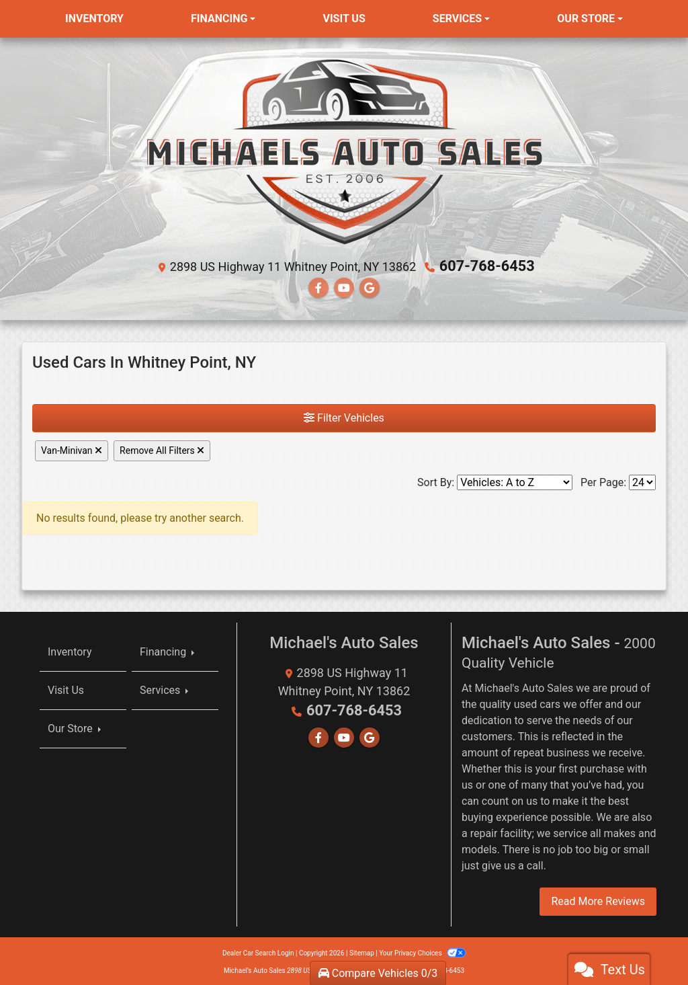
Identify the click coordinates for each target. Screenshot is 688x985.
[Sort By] (514, 481)
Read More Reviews (598, 899)
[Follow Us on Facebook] (318, 286)
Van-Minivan (71, 449)
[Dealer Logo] (344, 151)
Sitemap (361, 951)
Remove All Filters (162, 449)
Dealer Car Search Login (258, 951)
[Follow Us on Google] (369, 286)
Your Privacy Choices (422, 951)
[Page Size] (642, 481)
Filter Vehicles (344, 416)
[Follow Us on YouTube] (344, 286)
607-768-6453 (487, 266)
